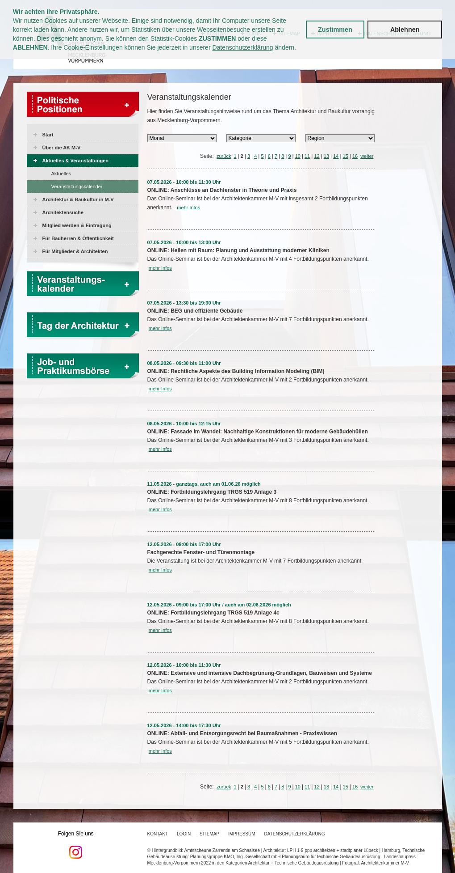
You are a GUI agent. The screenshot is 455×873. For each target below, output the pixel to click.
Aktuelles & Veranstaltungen (75, 160)
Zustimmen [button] (335, 29)
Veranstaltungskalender (77, 186)
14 (335, 156)
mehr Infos (188, 207)
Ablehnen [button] (405, 29)
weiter (366, 156)
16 (355, 156)
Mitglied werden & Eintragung (77, 225)
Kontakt (157, 833)
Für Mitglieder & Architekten (75, 251)
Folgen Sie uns (76, 845)
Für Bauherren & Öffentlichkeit (78, 238)
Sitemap (209, 833)
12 (316, 156)
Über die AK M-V (61, 147)
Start (48, 134)
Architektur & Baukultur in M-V (78, 199)
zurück (224, 156)
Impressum (241, 833)
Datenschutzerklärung (242, 47)
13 (326, 156)
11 (307, 156)
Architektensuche (62, 212)
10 (298, 156)
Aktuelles (61, 173)
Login (184, 833)
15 (345, 156)
